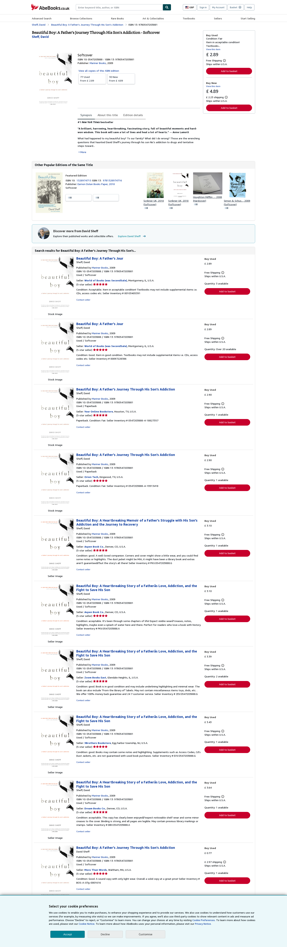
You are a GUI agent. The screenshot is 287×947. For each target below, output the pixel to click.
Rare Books (117, 18)
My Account (218, 7)
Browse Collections (81, 18)
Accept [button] (67, 934)
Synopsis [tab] (86, 115)
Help (249, 7)
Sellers (218, 18)
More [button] (83, 152)
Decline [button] (105, 934)
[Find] (167, 7)
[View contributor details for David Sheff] (40, 37)
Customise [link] (145, 934)
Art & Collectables (153, 18)
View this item (213, 49)
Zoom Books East (95, 677)
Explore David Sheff (132, 236)
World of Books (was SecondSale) (105, 280)
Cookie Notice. (87, 923)
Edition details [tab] (133, 115)
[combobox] (119, 7)
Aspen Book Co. (94, 546)
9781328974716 (112, 180)
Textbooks (189, 18)
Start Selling (248, 18)
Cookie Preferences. (203, 920)
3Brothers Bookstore (97, 742)
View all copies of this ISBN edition (99, 70)
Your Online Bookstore (98, 411)
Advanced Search (41, 18)
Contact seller (83, 299)
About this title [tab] (108, 115)
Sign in (203, 7)
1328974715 (84, 180)
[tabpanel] (139, 137)
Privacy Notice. (203, 923)
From (92, 78)
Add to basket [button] (229, 71)
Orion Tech (91, 476)
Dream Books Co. (95, 808)
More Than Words (95, 869)
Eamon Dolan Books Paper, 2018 (96, 184)
